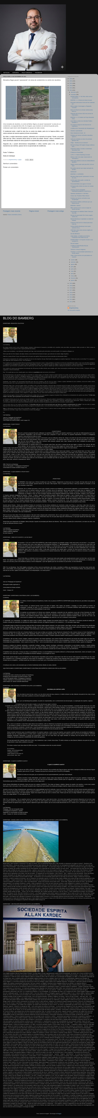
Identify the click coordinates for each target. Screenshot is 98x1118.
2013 (70, 299)
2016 (70, 292)
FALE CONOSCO (27, 72)
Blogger (59, 1113)
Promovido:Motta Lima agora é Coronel (81, 184)
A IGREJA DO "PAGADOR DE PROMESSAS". (83, 128)
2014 (70, 297)
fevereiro (73, 278)
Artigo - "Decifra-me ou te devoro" (79, 142)
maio (72, 271)
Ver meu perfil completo (74, 310)
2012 (70, 301)
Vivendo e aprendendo (76, 130)
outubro (73, 259)
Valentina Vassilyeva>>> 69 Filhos (79, 193)
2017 (70, 290)
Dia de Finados (74, 243)
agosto (73, 264)
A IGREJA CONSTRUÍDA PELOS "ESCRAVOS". (79, 246)
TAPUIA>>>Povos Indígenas (78, 249)
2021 (70, 90)
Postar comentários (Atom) (15, 214)
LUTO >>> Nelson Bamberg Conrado (80, 154)
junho (72, 269)
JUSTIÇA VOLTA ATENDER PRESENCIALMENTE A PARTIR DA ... (81, 190)
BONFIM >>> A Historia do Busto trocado (81, 100)
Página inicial (34, 211)
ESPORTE (15, 72)
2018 (70, 288)
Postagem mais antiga (56, 211)
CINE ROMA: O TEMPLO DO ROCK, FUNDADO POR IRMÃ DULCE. (80, 236)
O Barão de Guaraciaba (77, 152)
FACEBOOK (38, 72)
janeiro (73, 280)
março (72, 275)
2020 (70, 283)
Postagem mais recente (11, 211)
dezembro (73, 92)
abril (72, 273)
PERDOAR (73, 171)
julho (72, 266)
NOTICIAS (6, 72)
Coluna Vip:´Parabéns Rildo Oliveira (80, 195)
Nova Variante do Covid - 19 (78, 133)
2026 (70, 78)
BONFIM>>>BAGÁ (75, 205)
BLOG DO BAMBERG (18, 318)
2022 (70, 88)
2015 (70, 294)
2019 (70, 285)
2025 (70, 81)
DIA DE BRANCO (75, 233)
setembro (73, 262)
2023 (70, 85)
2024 (70, 83)
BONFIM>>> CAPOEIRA (77, 174)
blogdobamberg (73, 308)
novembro (73, 94)
